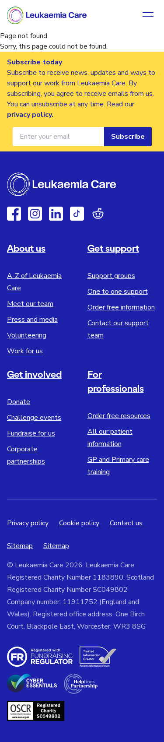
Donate (18, 402)
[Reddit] (98, 214)
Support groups (111, 276)
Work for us (25, 351)
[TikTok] (77, 214)
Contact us (126, 523)
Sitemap (20, 546)
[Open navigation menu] (148, 15)
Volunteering (26, 335)
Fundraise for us (31, 433)
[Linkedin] (56, 214)
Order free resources (118, 416)
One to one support (117, 291)
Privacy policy (28, 523)
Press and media (32, 319)
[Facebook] (14, 214)
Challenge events (34, 417)
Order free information (121, 307)
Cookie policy (79, 523)
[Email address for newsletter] (58, 136)
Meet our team (30, 304)
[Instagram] (35, 214)
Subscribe (128, 136)
